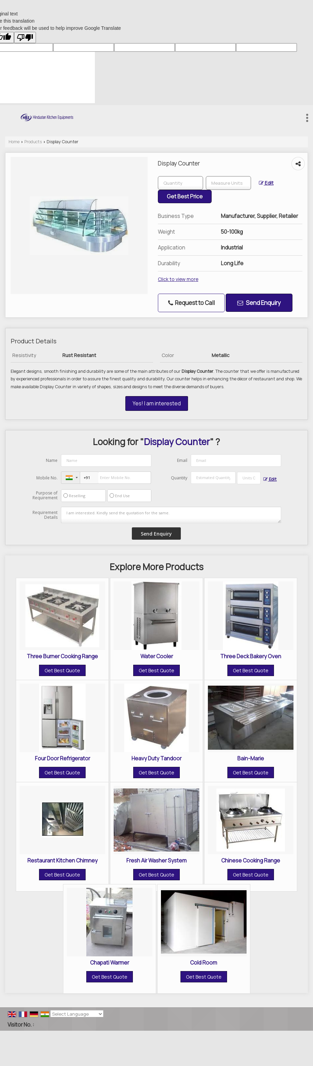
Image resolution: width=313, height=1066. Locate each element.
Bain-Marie (250, 758)
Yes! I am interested (157, 403)
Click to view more (178, 279)
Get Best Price (185, 196)
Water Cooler (156, 656)
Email (182, 460)
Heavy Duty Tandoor (156, 758)
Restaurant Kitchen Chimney (62, 860)
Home (14, 142)
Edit (266, 183)
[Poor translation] (25, 37)
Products (33, 142)
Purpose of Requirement (45, 495)
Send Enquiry (259, 303)
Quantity (179, 478)
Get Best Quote (62, 670)
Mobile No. (47, 478)
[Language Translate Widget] (76, 1014)
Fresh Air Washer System (156, 860)
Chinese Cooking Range (250, 860)
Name (52, 460)
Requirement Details (45, 515)
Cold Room (203, 962)
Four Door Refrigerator (62, 758)
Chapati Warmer (109, 962)
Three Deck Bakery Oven (250, 656)
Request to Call (191, 303)
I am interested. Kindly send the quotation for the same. (171, 515)
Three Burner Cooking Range (62, 656)
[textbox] (228, 183)
